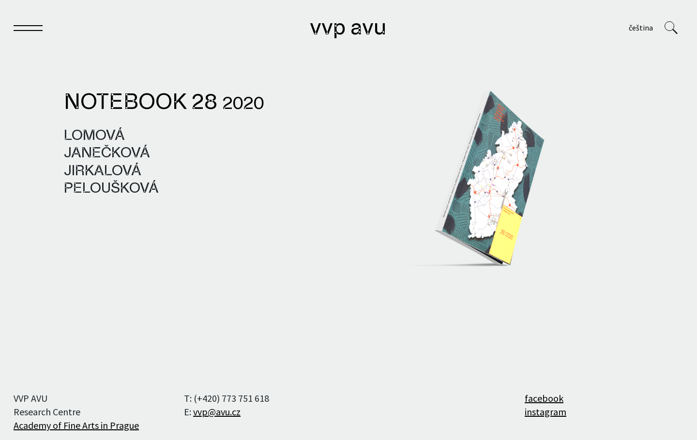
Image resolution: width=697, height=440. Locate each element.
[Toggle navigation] (28, 30)
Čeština (641, 27)
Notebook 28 (164, 103)
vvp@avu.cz (217, 412)
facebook (544, 398)
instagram (545, 412)
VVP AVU (348, 28)
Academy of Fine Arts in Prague (76, 425)
